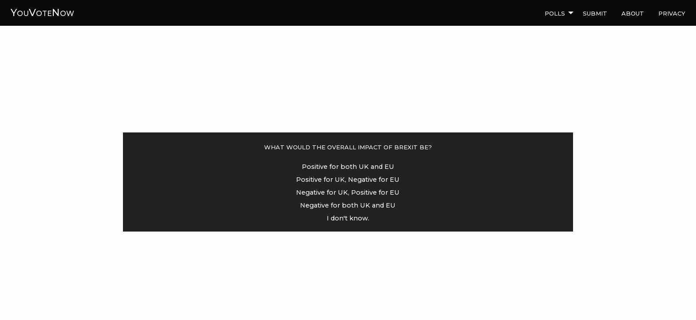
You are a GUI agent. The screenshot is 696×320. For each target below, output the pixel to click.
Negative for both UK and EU (347, 205)
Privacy (671, 12)
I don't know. (348, 218)
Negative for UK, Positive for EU (347, 192)
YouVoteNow (42, 12)
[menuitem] (557, 13)
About (632, 12)
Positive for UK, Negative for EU (347, 180)
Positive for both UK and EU (348, 167)
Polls (555, 12)
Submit (595, 12)
